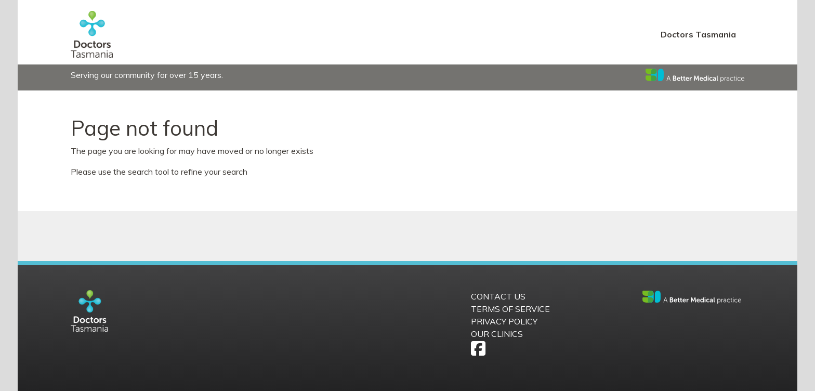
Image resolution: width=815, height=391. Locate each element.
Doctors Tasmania (698, 34)
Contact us (498, 296)
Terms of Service (510, 309)
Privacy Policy (504, 321)
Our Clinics (497, 334)
